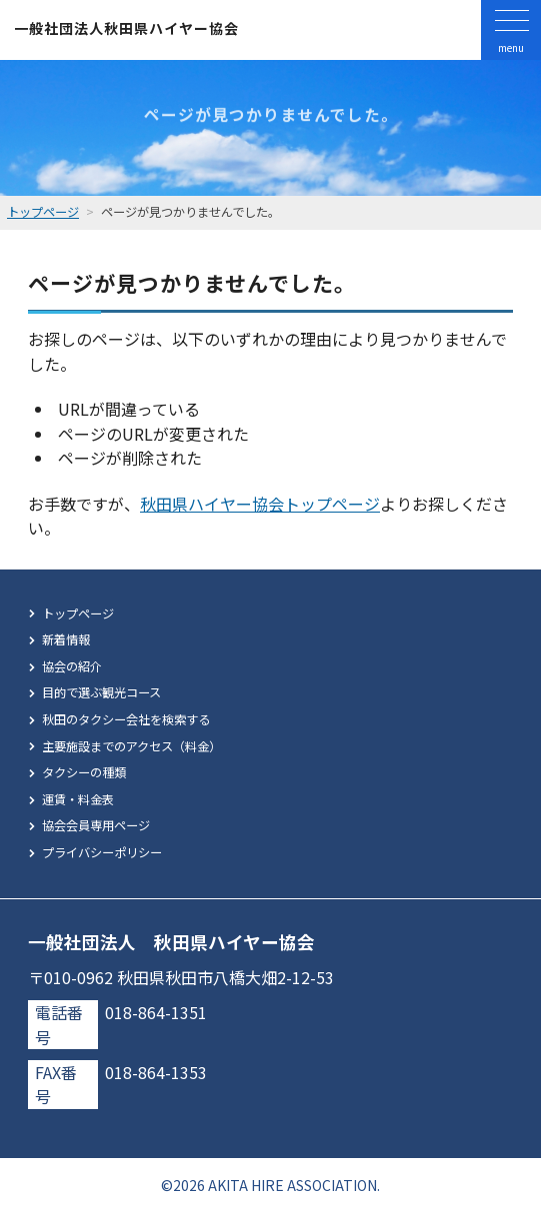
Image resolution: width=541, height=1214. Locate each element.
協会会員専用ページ (96, 825)
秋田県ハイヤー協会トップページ (260, 504)
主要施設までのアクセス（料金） (131, 746)
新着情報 (66, 639)
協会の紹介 (72, 666)
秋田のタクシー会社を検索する (126, 719)
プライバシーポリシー (102, 852)
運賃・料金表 (78, 799)
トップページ (78, 613)
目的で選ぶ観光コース (101, 692)
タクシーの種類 (84, 772)
